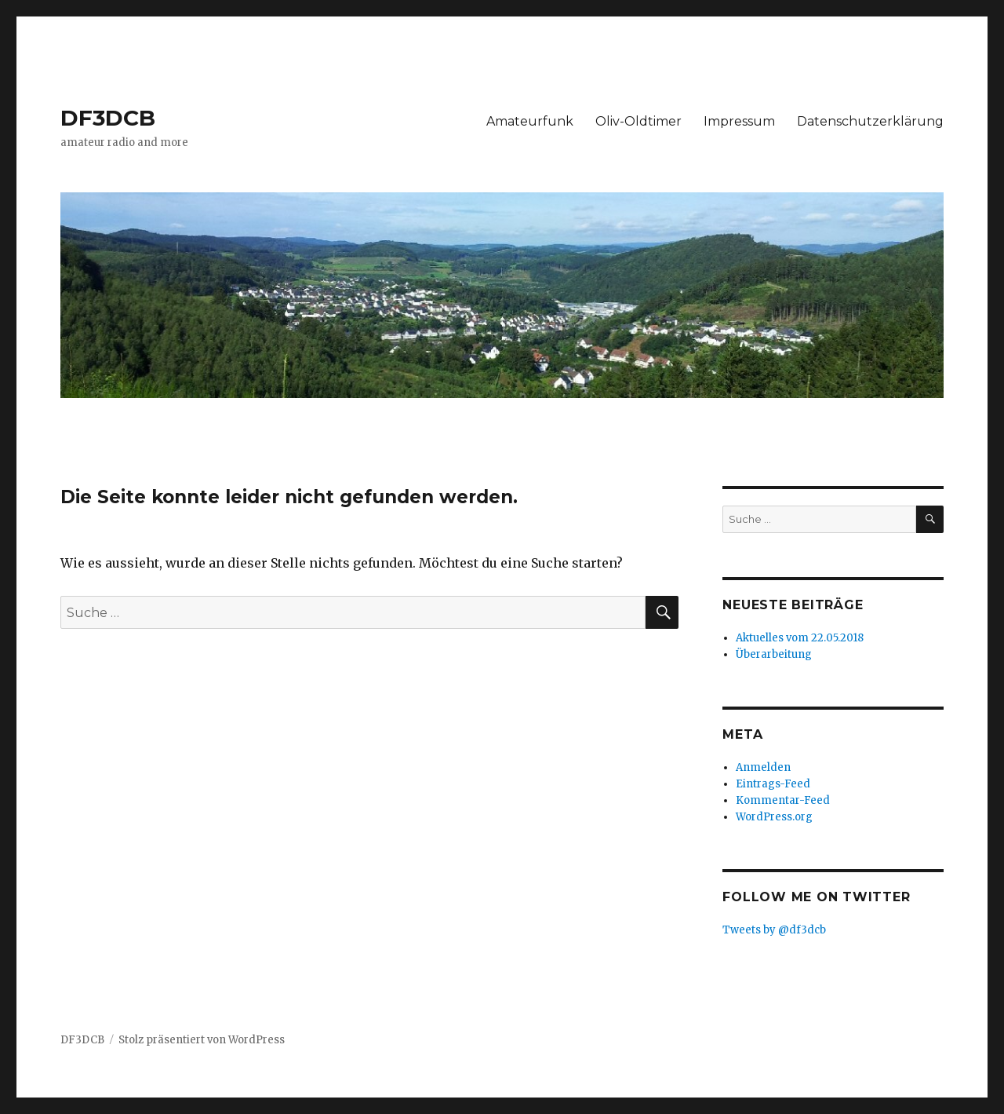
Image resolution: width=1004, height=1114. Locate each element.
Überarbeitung (774, 654)
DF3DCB (107, 117)
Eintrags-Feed (773, 784)
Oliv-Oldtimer (638, 121)
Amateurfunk (529, 121)
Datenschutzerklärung (870, 121)
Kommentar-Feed (783, 800)
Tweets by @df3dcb (774, 930)
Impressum (739, 121)
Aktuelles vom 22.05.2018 (800, 638)
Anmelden (763, 767)
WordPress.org (774, 817)
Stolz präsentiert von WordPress (201, 1039)
